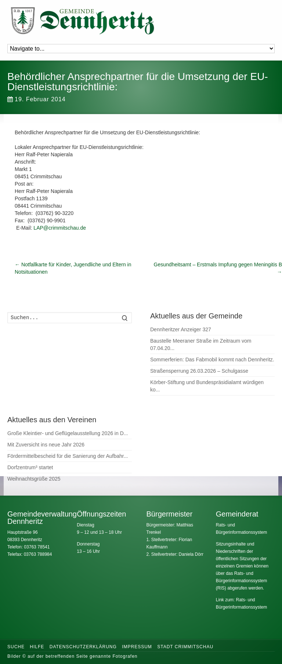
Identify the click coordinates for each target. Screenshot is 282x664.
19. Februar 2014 (36, 99)
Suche (16, 646)
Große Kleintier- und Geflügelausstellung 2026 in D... (67, 433)
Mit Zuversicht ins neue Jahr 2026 (45, 445)
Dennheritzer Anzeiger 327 (180, 329)
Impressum (137, 646)
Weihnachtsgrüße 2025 (34, 479)
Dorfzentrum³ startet (30, 467)
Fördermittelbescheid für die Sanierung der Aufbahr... (67, 456)
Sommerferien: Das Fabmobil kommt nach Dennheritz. (212, 359)
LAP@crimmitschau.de (59, 228)
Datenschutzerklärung (83, 646)
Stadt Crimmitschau (185, 646)
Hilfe (37, 646)
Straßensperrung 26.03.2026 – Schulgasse (199, 371)
